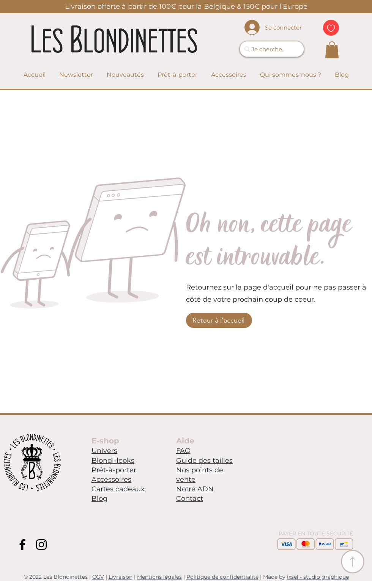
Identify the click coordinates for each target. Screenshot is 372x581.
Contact (189, 498)
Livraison (120, 576)
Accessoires (111, 479)
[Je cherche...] (269, 49)
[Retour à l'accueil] (219, 320)
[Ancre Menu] (352, 561)
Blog (99, 498)
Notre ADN (195, 489)
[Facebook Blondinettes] (22, 544)
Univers (104, 450)
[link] (332, 49)
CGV (98, 576)
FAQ (183, 450)
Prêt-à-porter (113, 470)
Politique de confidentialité (222, 576)
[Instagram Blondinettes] (41, 544)
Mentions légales (159, 576)
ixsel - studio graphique (318, 576)
